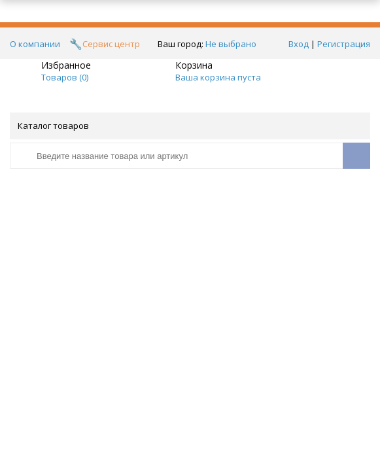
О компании (35, 44)
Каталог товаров (189, 125)
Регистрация (343, 44)
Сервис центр (111, 44)
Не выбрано (234, 44)
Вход (298, 44)
